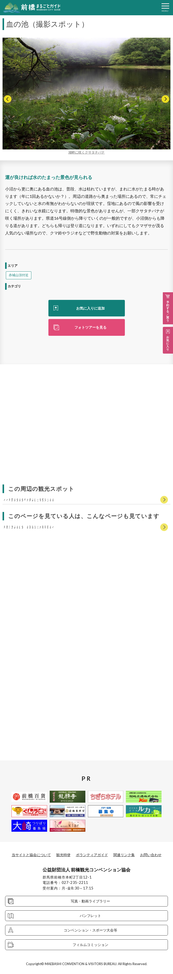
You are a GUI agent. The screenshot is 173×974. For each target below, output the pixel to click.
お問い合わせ (151, 855)
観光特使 (63, 855)
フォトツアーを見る (90, 327)
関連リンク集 (124, 855)
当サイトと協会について (31, 855)
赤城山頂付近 (19, 275)
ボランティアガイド (92, 855)
